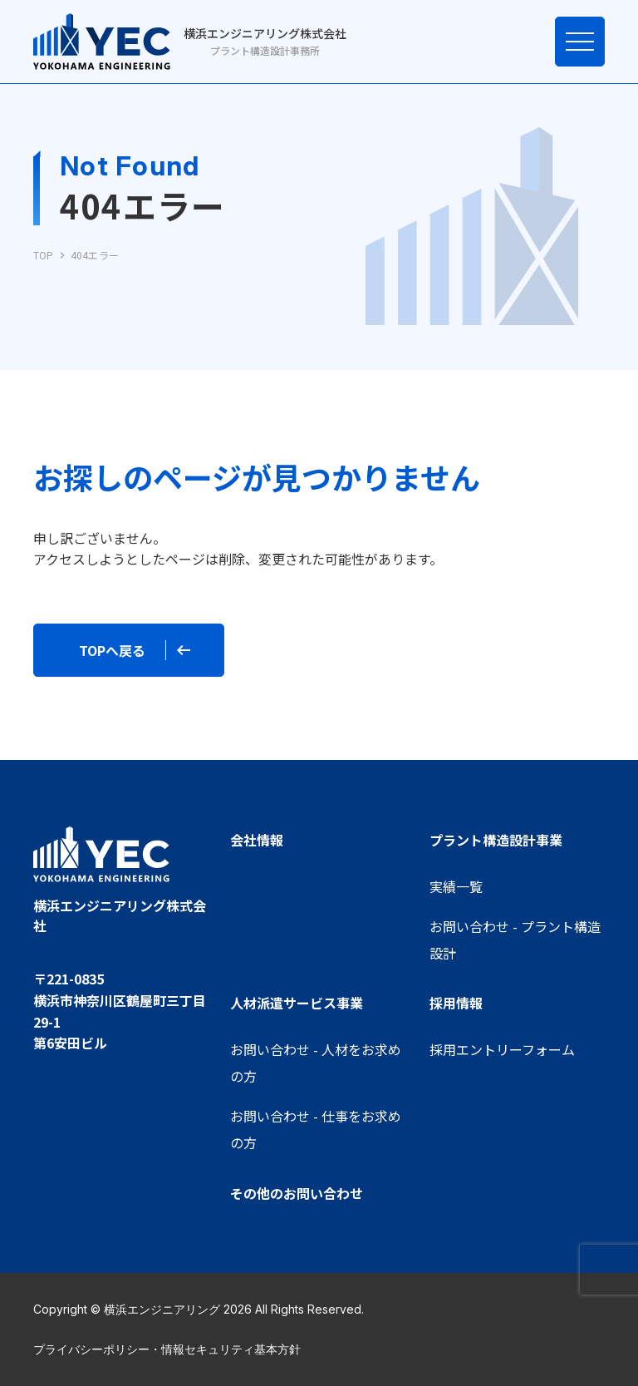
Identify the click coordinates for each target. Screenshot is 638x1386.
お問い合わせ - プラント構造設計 (515, 939)
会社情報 (256, 840)
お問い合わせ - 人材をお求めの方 (315, 1062)
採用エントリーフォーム (502, 1049)
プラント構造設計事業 (495, 840)
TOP (43, 255)
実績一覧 (456, 886)
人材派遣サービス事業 (296, 1003)
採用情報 (456, 1003)
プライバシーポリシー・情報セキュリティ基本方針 (167, 1349)
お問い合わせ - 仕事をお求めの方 (315, 1129)
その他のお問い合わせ (296, 1193)
